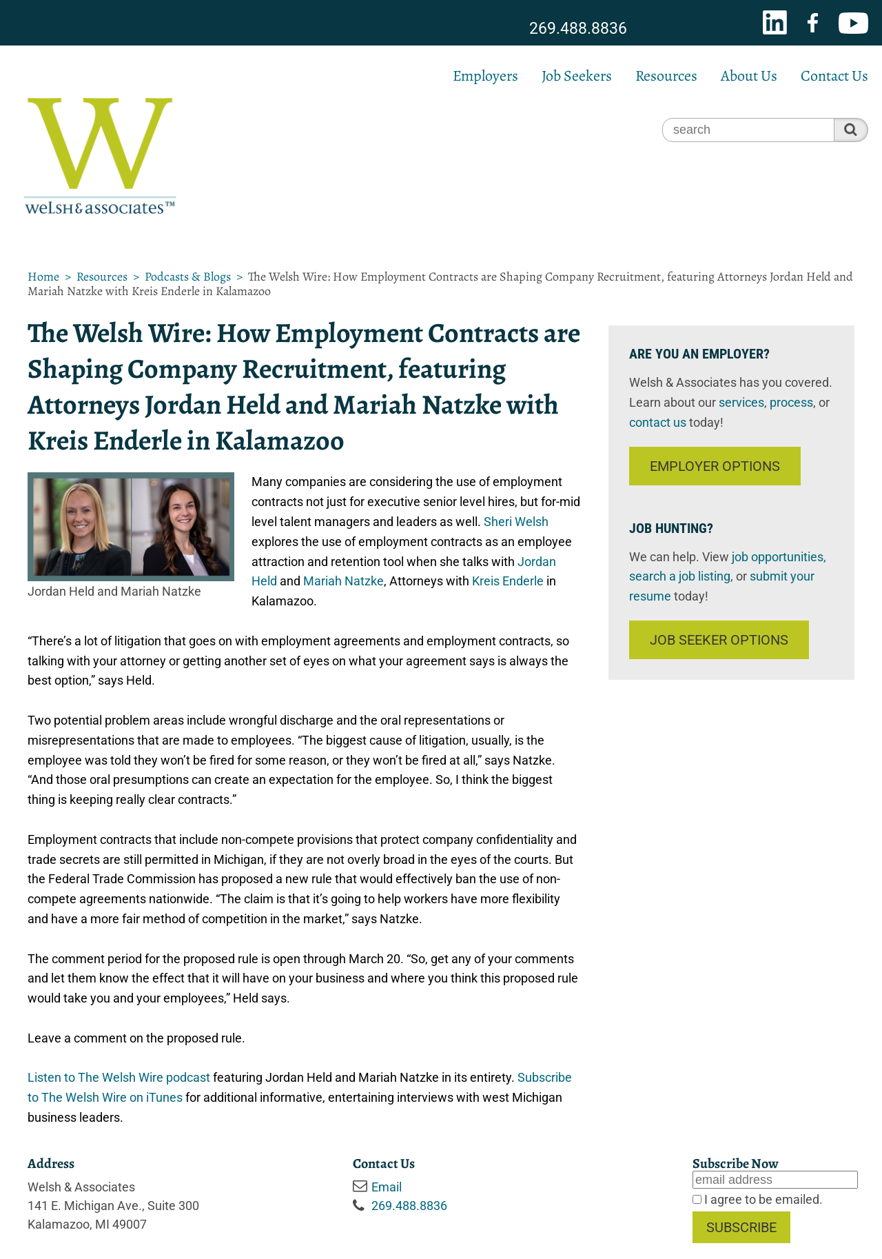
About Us (749, 76)
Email (386, 1187)
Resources (666, 76)
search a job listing (679, 576)
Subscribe (741, 1227)
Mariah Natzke (343, 581)
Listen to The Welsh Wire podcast (119, 1077)
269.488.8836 (578, 29)
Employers (485, 76)
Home (43, 276)
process (791, 402)
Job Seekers (577, 76)
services (741, 402)
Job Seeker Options (719, 640)
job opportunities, (779, 557)
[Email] (775, 1180)
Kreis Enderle (508, 581)
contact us (657, 422)
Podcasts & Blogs (188, 276)
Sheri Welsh (516, 521)
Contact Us (834, 76)
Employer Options (715, 466)
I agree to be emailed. (762, 1199)
